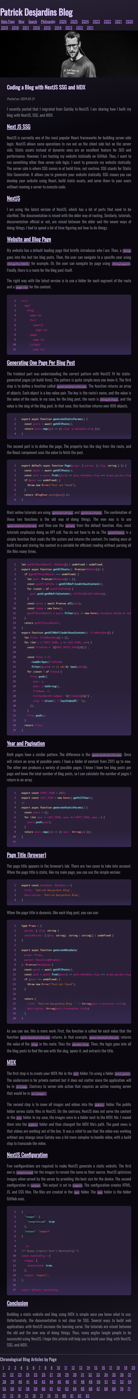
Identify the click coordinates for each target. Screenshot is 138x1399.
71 (129, 1388)
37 (129, 1374)
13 (80, 1367)
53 (122, 1381)
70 (121, 1388)
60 (43, 1388)
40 (20, 1381)
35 (114, 1374)
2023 (96, 21)
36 (122, 1374)
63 (67, 1388)
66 (90, 1388)
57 (20, 1388)
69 (114, 1388)
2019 (4, 27)
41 (27, 1381)
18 (118, 1367)
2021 (118, 21)
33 (98, 1374)
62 (59, 1388)
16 (103, 1367)
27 (51, 1374)
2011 (90, 27)
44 (51, 1381)
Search (32, 21)
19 (125, 1367)
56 (12, 1388)
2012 (79, 27)
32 (90, 1374)
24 (27, 1374)
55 (4, 1388)
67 (98, 1388)
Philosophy (48, 21)
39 (12, 1381)
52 (114, 1381)
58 (27, 1388)
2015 (47, 27)
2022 (107, 21)
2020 (129, 21)
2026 (62, 21)
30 (75, 1374)
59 (35, 1388)
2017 (26, 27)
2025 (74, 21)
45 (59, 1381)
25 (35, 1374)
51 (106, 1381)
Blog (21, 21)
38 (4, 1381)
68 (106, 1388)
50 (98, 1381)
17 (110, 1367)
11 (65, 1367)
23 (20, 1374)
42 (35, 1381)
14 (88, 1367)
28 (59, 1374)
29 (67, 1374)
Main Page (8, 21)
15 (95, 1367)
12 (73, 1367)
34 (106, 1374)
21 (4, 1374)
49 (90, 1381)
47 (75, 1381)
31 (82, 1374)
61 (51, 1388)
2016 (36, 27)
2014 (58, 27)
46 (67, 1381)
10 (58, 1367)
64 (75, 1388)
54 (130, 1381)
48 (82, 1381)
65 (82, 1388)
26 (43, 1374)
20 (133, 1367)
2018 (15, 27)
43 (43, 1381)
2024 (85, 21)
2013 (68, 27)
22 (12, 1374)
